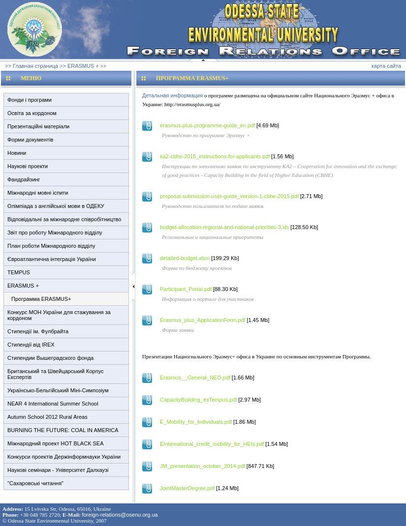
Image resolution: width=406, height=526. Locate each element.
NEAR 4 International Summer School (52, 404)
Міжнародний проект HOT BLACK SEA (55, 443)
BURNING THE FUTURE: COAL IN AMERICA (63, 430)
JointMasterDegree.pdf (187, 488)
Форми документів (30, 140)
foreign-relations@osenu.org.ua (119, 515)
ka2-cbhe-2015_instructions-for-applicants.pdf (215, 156)
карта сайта (386, 66)
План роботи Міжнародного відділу (51, 246)
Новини (16, 153)
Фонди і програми (29, 100)
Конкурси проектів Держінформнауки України (64, 457)
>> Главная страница (31, 66)
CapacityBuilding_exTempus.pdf (198, 400)
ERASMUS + (23, 286)
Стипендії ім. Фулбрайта (37, 331)
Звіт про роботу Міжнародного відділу (54, 232)
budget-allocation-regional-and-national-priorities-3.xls (224, 227)
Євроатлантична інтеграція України (51, 259)
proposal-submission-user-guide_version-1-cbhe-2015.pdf (229, 196)
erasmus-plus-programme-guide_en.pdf (207, 125)
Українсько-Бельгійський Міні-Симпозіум (58, 390)
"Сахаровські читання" (35, 483)
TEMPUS (18, 272)
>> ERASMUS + (79, 66)
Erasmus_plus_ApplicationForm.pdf (203, 320)
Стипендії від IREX (31, 345)
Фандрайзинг (23, 179)
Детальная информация (172, 95)
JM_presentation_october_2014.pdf (202, 466)
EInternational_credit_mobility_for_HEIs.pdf (212, 444)
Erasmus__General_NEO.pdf (195, 377)
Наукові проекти (27, 166)
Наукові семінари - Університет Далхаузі (57, 470)
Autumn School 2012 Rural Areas (47, 417)
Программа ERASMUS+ (41, 299)
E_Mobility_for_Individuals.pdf (196, 422)
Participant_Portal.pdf (186, 289)
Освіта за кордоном (32, 113)
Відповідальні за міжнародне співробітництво (64, 219)
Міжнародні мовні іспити (37, 193)
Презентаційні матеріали (38, 126)
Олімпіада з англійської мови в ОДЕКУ (55, 206)
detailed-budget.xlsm (185, 258)
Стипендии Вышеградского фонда (50, 358)
